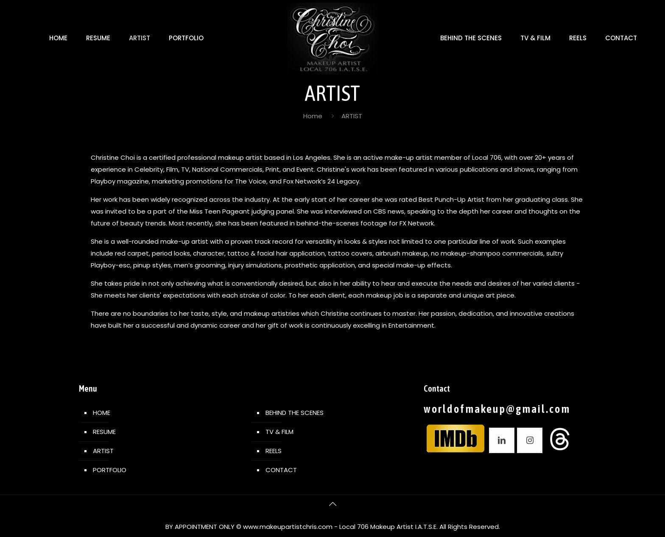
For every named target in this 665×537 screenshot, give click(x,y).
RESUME (104, 431)
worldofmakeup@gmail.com (497, 409)
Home (312, 115)
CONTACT (281, 469)
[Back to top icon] (332, 504)
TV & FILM (279, 431)
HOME (101, 412)
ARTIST (103, 450)
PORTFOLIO (109, 469)
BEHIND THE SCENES (294, 412)
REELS (273, 450)
